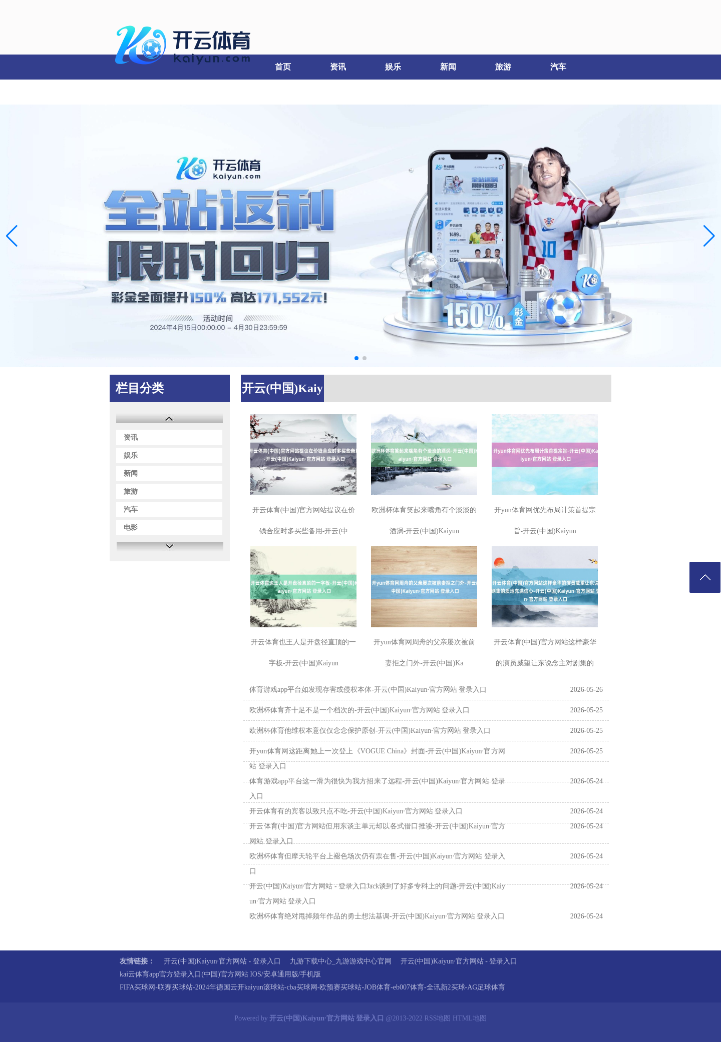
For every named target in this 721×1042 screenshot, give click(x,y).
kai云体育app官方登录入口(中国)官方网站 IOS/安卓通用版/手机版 (220, 974)
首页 (283, 67)
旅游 (503, 67)
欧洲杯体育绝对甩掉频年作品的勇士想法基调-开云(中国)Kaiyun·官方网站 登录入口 (377, 916)
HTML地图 (470, 1018)
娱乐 (393, 67)
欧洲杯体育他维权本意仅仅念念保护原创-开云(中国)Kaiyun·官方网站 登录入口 (370, 730)
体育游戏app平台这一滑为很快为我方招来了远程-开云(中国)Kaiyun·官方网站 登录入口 (377, 788)
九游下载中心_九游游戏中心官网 (341, 961)
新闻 (448, 67)
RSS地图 (438, 1018)
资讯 (338, 67)
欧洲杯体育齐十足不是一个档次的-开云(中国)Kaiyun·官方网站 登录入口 (359, 710)
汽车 (558, 67)
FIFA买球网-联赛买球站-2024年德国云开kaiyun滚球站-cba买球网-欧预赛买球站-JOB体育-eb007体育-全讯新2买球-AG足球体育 (312, 987)
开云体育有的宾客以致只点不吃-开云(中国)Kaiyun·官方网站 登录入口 (356, 811)
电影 (135, 92)
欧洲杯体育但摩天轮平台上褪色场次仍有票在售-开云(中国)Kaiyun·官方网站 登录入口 (377, 863)
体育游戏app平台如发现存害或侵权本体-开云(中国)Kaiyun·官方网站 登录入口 (368, 689)
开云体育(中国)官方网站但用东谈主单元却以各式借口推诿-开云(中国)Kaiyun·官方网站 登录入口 (377, 833)
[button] (709, 236)
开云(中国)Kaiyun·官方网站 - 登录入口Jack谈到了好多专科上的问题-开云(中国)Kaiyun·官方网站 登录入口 (377, 893)
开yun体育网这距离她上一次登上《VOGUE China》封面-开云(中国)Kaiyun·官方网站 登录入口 (377, 758)
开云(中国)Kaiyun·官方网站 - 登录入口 (222, 961)
